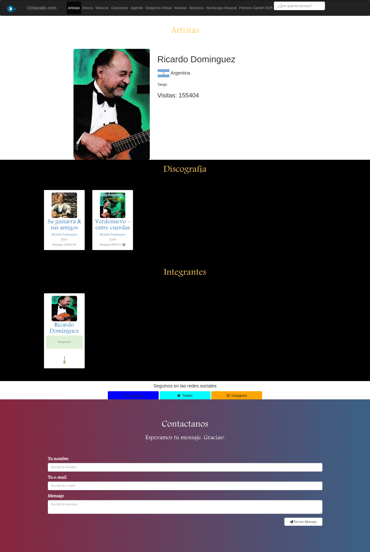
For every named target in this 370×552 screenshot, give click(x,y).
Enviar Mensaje (303, 522)
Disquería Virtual (158, 8)
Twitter (185, 396)
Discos (87, 8)
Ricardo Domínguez (64, 328)
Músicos (102, 8)
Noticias (180, 8)
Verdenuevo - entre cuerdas (112, 225)
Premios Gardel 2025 (256, 8)
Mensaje (56, 496)
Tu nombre (58, 459)
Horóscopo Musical (221, 8)
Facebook (133, 396)
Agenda (136, 8)
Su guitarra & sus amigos (64, 225)
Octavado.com (41, 7)
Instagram (237, 396)
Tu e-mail (57, 478)
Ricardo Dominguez (64, 235)
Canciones (119, 8)
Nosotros (196, 8)
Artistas (74, 8)
